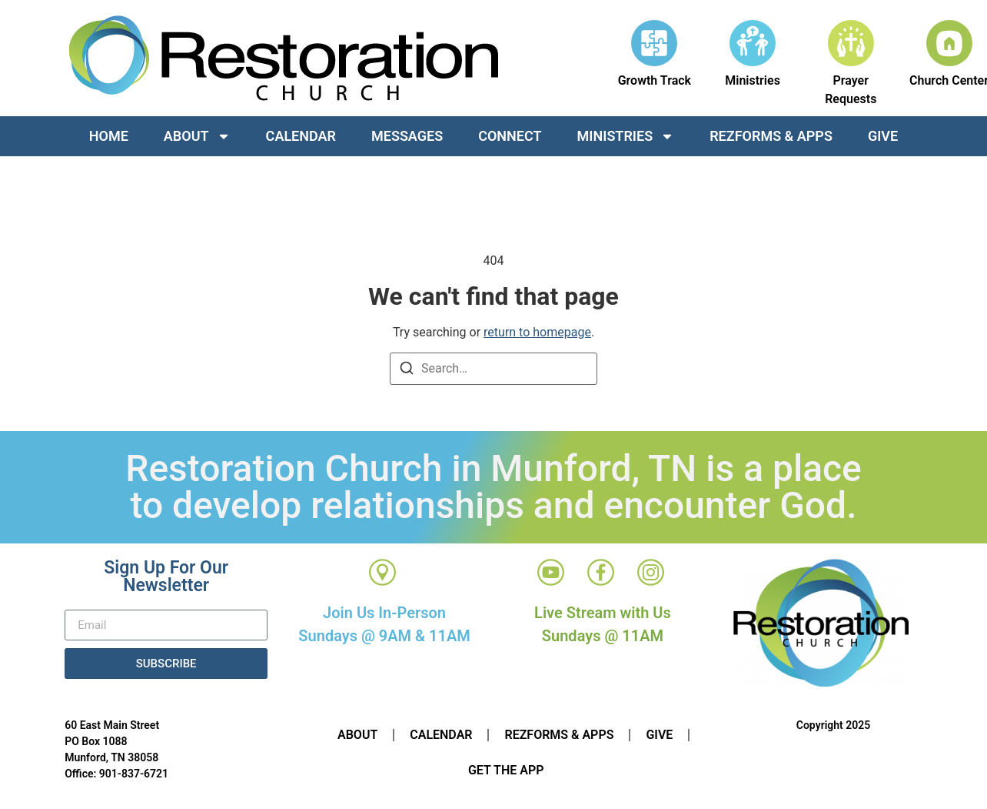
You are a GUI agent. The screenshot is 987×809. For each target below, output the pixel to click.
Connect (509, 136)
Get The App (506, 770)
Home (108, 136)
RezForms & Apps (771, 136)
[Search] (407, 370)
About (197, 136)
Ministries (626, 136)
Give (883, 136)
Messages (407, 136)
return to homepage (537, 332)
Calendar (301, 136)
